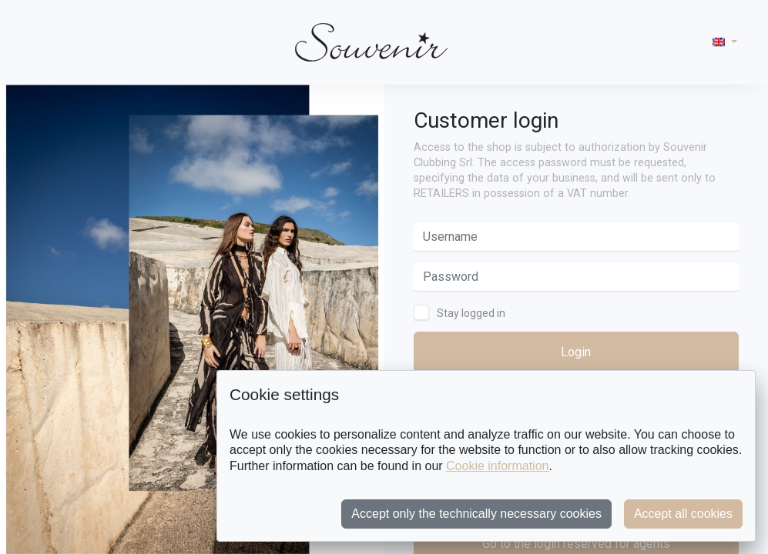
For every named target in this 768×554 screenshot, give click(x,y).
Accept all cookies (683, 513)
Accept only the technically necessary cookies (476, 513)
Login (576, 352)
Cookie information (497, 465)
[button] (725, 42)
